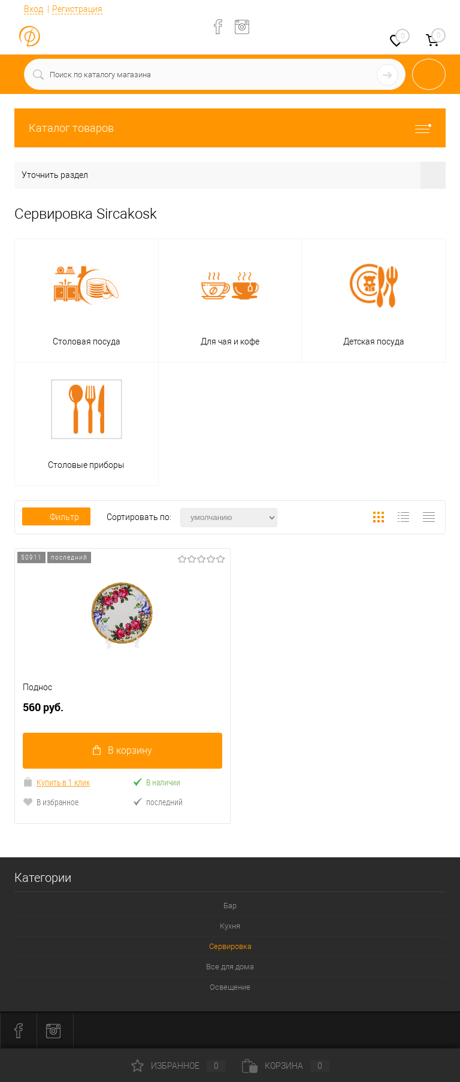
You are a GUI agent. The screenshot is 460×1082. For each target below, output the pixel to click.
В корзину (122, 750)
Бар (230, 905)
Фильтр (56, 517)
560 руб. (122, 712)
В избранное (50, 802)
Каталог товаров (230, 127)
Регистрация (77, 9)
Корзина (285, 1066)
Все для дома (230, 966)
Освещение (230, 987)
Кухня (230, 925)
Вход (33, 9)
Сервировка (230, 946)
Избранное (178, 1066)
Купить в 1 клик (56, 782)
